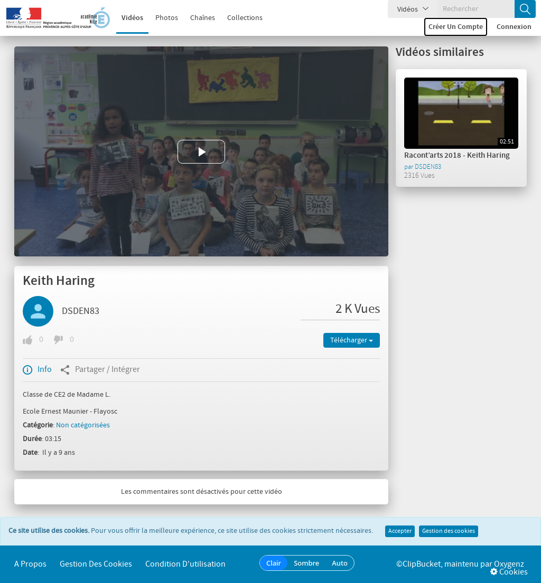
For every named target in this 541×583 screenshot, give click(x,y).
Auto (340, 563)
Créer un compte (455, 27)
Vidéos (132, 18)
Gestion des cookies (448, 531)
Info (37, 370)
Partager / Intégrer (100, 370)
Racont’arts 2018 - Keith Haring (457, 155)
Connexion (514, 27)
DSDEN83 (80, 311)
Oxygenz (509, 564)
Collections (245, 18)
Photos (166, 18)
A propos (30, 564)
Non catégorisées (83, 425)
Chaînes (202, 18)
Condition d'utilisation (185, 564)
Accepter (400, 531)
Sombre (306, 563)
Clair (273, 563)
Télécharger (351, 340)
